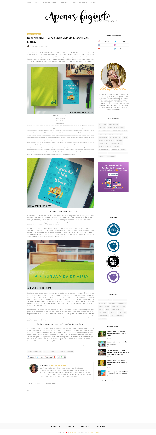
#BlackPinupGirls (117, 309)
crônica (108, 300)
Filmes (107, 309)
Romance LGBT (103, 143)
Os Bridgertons (115, 137)
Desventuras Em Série (120, 131)
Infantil (119, 134)
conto (101, 306)
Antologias (102, 124)
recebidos (53, 351)
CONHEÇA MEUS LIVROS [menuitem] (80, 2)
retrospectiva (103, 316)
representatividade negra (117, 303)
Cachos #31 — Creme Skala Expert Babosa (117, 343)
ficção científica (104, 150)
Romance (70, 351)
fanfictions (122, 312)
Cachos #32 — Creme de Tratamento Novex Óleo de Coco (116, 333)
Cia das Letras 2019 (105, 131)
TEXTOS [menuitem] (36, 2)
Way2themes (73, 432)
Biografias (102, 127)
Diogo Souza (103, 134)
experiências (102, 303)
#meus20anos (103, 312)
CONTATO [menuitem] (93, 2)
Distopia (112, 134)
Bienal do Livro (113, 124)
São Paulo (113, 312)
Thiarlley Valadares (38, 46)
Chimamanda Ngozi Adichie (116, 127)
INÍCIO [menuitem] (29, 2)
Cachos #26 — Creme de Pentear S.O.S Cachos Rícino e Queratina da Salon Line (118, 352)
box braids (102, 319)
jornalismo (115, 150)
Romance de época (116, 143)
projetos (115, 306)
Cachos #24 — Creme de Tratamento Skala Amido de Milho (117, 362)
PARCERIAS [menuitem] (64, 2)
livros (46, 351)
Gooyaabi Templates (93, 432)
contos (116, 146)
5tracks (122, 306)
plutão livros (113, 153)
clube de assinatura (34, 351)
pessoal (101, 300)
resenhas (62, 351)
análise (101, 309)
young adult (111, 156)
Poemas (125, 137)
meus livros (102, 153)
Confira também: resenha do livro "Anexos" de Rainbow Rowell (60, 324)
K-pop (107, 306)
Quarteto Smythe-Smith (106, 140)
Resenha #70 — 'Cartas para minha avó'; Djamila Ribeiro (117, 372)
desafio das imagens (117, 316)
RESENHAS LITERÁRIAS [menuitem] (50, 2)
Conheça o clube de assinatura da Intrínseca (60, 211)
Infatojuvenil (103, 137)
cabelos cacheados (120, 300)
